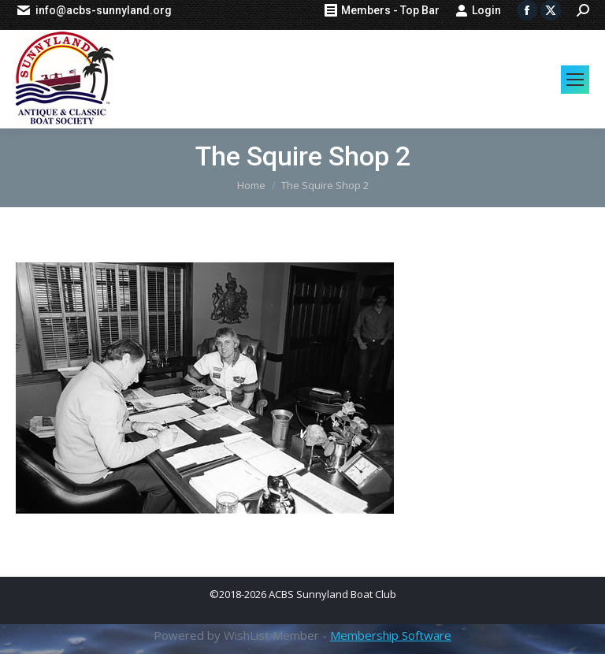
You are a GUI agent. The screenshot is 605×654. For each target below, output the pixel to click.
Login (478, 10)
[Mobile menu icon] (575, 79)
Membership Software (390, 635)
